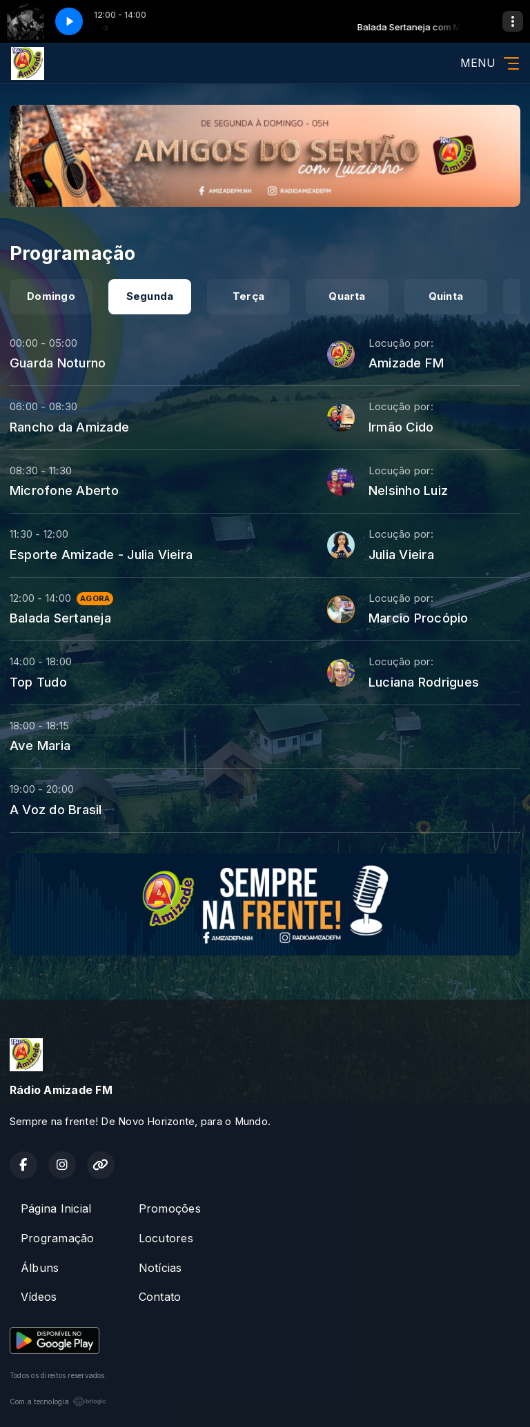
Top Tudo (38, 681)
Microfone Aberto (64, 490)
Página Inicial (56, 1208)
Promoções (170, 1208)
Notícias (160, 1268)
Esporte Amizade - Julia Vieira (101, 554)
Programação (58, 1238)
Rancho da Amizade (69, 426)
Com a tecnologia (58, 1401)
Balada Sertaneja (60, 617)
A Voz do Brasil (56, 809)
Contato (160, 1297)
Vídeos (39, 1297)
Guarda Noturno (58, 362)
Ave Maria (40, 745)
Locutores (166, 1238)
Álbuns (40, 1268)
